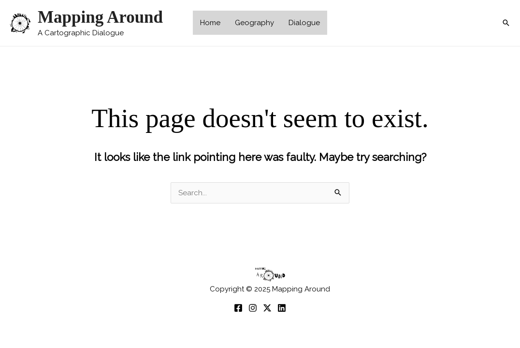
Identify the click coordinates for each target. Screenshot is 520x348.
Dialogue (304, 22)
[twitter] (267, 308)
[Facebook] (238, 308)
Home (210, 22)
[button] (506, 22)
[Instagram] (252, 308)
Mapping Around (100, 17)
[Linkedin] (281, 308)
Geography (254, 22)
